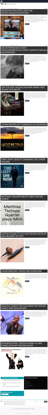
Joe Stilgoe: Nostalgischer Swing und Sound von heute (22, 88)
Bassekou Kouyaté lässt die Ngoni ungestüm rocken (17, 12)
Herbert (11, 194)
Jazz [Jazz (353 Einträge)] (21, 402)
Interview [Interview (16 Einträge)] (19, 402)
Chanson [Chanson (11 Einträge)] (16, 401)
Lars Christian (12, 45)
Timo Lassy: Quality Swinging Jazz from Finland (23, 160)
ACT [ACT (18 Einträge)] (4, 401)
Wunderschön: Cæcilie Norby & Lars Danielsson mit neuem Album (21, 344)
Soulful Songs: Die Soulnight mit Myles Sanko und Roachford (23, 307)
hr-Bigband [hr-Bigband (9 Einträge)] (13, 402)
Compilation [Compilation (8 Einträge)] (22, 401)
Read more (27, 63)
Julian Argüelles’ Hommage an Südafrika (24, 124)
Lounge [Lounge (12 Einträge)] (10, 403)
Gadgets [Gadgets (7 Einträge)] (5, 402)
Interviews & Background (29, 385)
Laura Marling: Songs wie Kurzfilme (21, 271)
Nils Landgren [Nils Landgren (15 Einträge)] (14, 403)
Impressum (26, 387)
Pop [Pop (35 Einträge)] (18, 403)
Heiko (10, 231)
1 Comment (16, 45)
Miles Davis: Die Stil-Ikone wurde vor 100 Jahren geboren (11, 383)
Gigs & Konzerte (27, 383)
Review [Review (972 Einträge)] (23, 403)
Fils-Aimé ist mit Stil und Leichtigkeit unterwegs (12, 380)
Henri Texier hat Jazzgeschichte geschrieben (11, 386)
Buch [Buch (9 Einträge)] (13, 401)
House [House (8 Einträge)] (10, 402)
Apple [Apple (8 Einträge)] (6, 401)
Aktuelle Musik (27, 381)
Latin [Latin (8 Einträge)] (8, 403)
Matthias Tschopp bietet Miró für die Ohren (22, 198)
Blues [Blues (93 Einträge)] (8, 401)
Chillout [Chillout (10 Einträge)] (19, 401)
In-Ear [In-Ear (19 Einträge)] (16, 402)
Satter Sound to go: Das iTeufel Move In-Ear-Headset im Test (24, 235)
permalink (46, 45)
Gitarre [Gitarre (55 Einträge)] (8, 402)
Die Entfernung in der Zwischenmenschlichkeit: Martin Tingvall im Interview (24, 50)
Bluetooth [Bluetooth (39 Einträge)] (11, 401)
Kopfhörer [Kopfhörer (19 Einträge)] (5, 403)
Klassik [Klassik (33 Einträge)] (23, 402)
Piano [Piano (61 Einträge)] (17, 403)
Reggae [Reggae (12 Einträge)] (21, 403)
